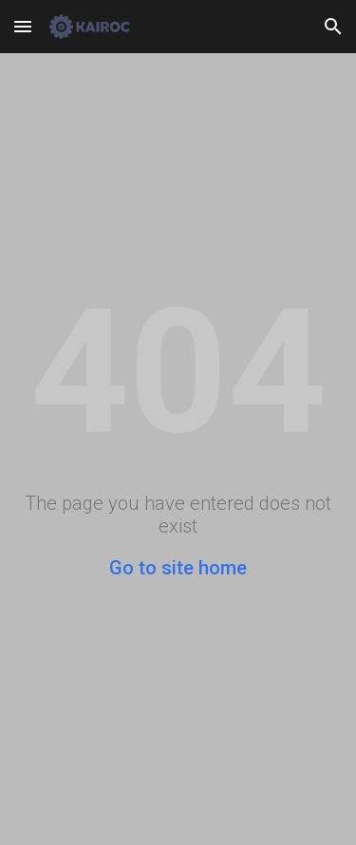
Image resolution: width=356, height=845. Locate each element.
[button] (23, 26)
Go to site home (178, 567)
